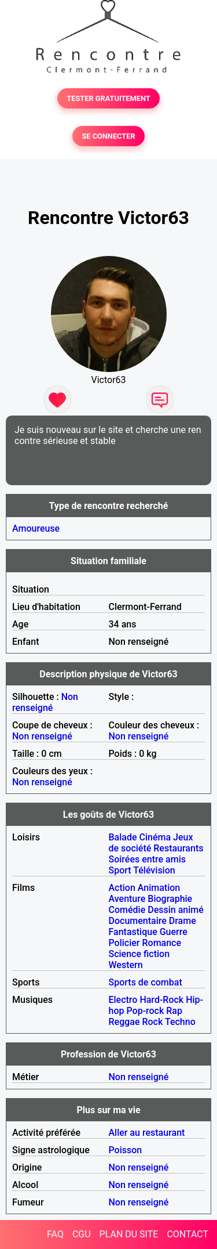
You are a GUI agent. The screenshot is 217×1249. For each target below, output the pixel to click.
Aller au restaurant (147, 1132)
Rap (174, 1010)
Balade (123, 837)
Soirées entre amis (147, 859)
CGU (81, 1234)
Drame (182, 920)
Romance (161, 942)
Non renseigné (45, 702)
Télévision (154, 870)
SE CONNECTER (108, 136)
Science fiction (139, 953)
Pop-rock (145, 1010)
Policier (124, 942)
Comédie (127, 909)
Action (122, 887)
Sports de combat (145, 982)
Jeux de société (151, 843)
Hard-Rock (161, 999)
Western (126, 964)
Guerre (173, 931)
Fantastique (133, 931)
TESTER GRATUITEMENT (108, 98)
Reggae (124, 1021)
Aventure (127, 898)
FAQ (55, 1234)
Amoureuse (36, 528)
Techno (180, 1021)
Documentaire (138, 920)
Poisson (125, 1150)
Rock (152, 1021)
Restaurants (178, 848)
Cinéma (155, 837)
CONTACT (187, 1234)
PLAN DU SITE (129, 1234)
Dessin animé (176, 909)
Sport (120, 870)
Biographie (170, 898)
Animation (159, 887)
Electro (123, 999)
